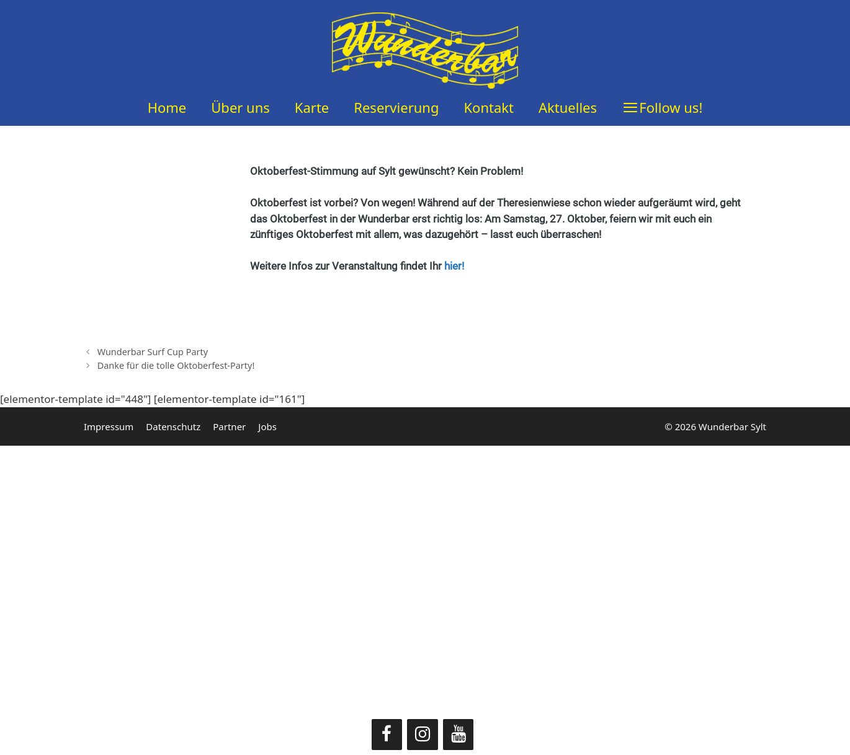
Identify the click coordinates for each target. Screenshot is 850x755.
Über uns (240, 107)
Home (167, 107)
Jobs (267, 426)
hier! (454, 266)
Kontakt (488, 107)
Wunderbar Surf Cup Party (152, 352)
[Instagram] (422, 735)
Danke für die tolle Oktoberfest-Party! (176, 365)
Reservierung (396, 107)
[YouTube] (458, 735)
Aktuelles (568, 107)
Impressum (108, 426)
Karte (312, 107)
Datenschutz (173, 426)
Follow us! (670, 107)
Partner (229, 426)
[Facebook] (387, 735)
